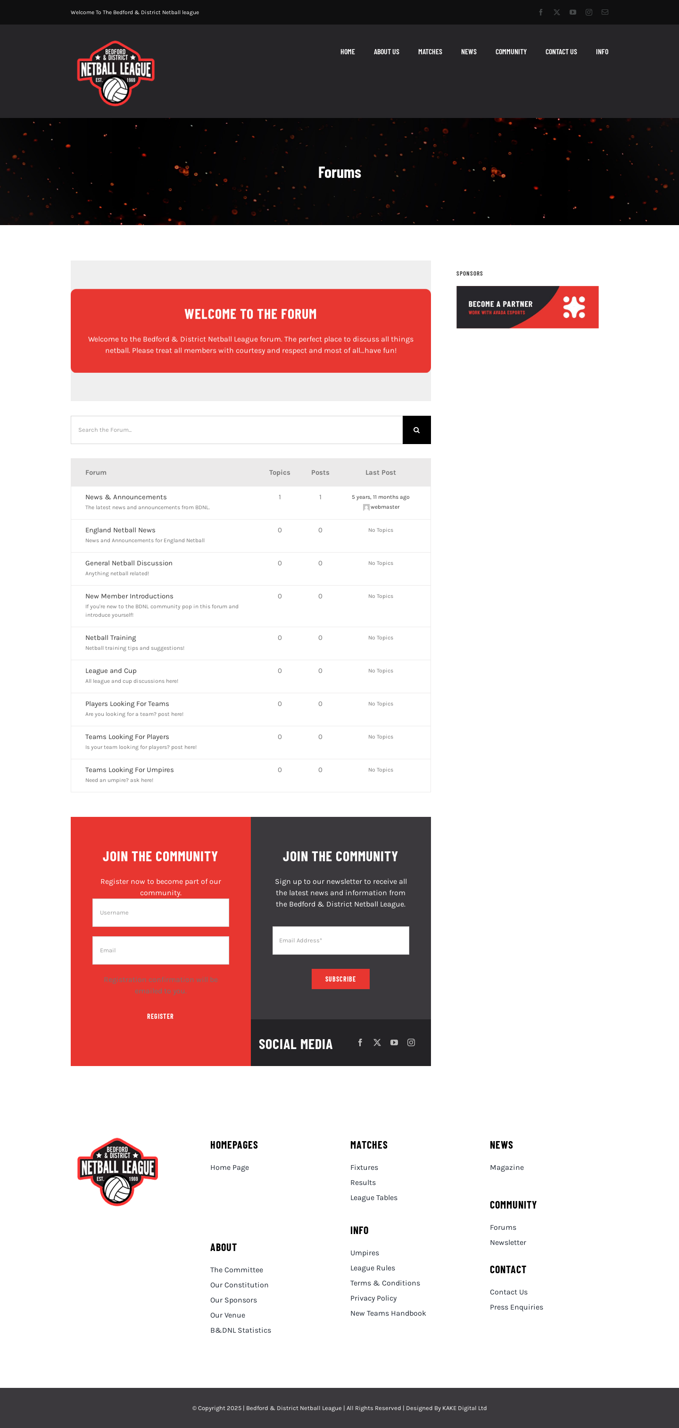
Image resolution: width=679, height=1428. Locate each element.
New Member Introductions (129, 596)
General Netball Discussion (129, 563)
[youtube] (573, 12)
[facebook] (541, 12)
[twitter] (557, 12)
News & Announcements (126, 497)
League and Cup (111, 670)
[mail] (605, 12)
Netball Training (110, 637)
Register (160, 1016)
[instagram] (589, 12)
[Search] (417, 430)
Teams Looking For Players (127, 736)
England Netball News (120, 530)
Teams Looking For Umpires (129, 769)
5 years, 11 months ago (381, 497)
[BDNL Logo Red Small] (116, 43)
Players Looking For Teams (127, 703)
